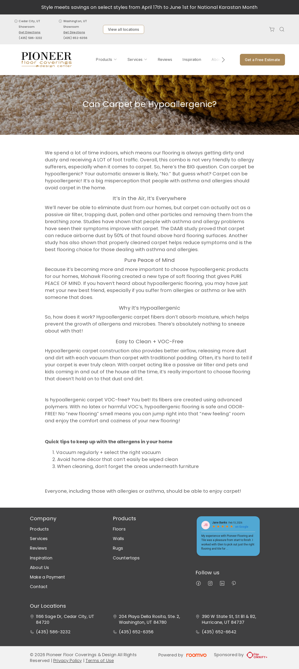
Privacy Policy (67, 660)
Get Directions (29, 32)
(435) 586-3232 (30, 38)
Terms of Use (99, 660)
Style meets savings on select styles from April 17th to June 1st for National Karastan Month (149, 7)
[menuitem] (106, 59)
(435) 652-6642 (219, 632)
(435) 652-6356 (75, 38)
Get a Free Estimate (262, 59)
